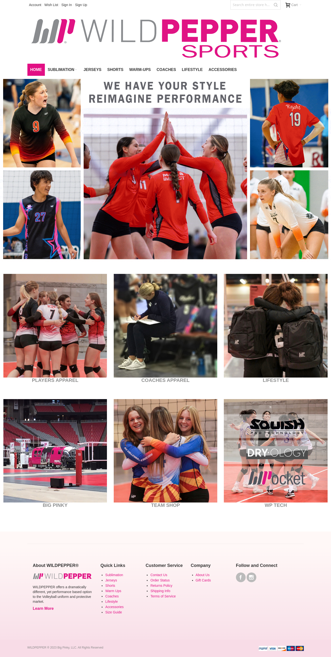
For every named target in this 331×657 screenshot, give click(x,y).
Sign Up (81, 5)
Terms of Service (163, 596)
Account (35, 5)
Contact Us (158, 575)
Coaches (112, 596)
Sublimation (114, 575)
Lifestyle (111, 601)
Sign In (66, 5)
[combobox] (255, 5)
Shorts (110, 585)
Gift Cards (203, 580)
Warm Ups (113, 591)
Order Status (160, 580)
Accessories (114, 607)
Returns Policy (161, 585)
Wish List (51, 5)
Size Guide (113, 612)
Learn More (43, 608)
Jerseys (111, 580)
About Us (203, 575)
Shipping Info (160, 591)
